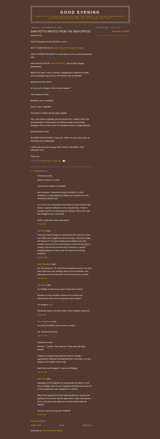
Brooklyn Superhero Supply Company (67, 48)
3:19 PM (41, 415)
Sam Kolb (41, 231)
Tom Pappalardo (44, 321)
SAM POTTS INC (57, 63)
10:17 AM (42, 336)
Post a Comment (38, 421)
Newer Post (36, 425)
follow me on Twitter (120, 31)
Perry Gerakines (44, 264)
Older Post (87, 425)
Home (61, 425)
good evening (80, 12)
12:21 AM (42, 257)
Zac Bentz (41, 285)
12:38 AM (42, 278)
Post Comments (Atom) (53, 430)
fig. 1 (51, 305)
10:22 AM (42, 372)
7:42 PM (41, 224)
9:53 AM (41, 315)
